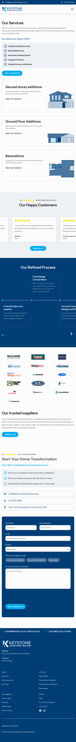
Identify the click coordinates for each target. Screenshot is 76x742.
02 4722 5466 (7, 661)
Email (7, 534)
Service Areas (7, 710)
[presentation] (22, 596)
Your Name (9, 523)
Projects (5, 702)
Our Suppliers (7, 694)
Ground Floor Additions (47, 680)
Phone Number (45, 523)
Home (4, 672)
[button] (72, 9)
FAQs (41, 698)
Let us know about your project (16, 566)
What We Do (43, 676)
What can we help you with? (15, 556)
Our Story (42, 672)
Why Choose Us (7, 680)
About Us (5, 676)
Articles (41, 694)
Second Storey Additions (48, 684)
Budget (8, 545)
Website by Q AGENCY (10, 726)
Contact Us (43, 706)
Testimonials (6, 706)
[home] (12, 9)
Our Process (6, 698)
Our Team (5, 684)
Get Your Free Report (47, 702)
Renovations (43, 688)
